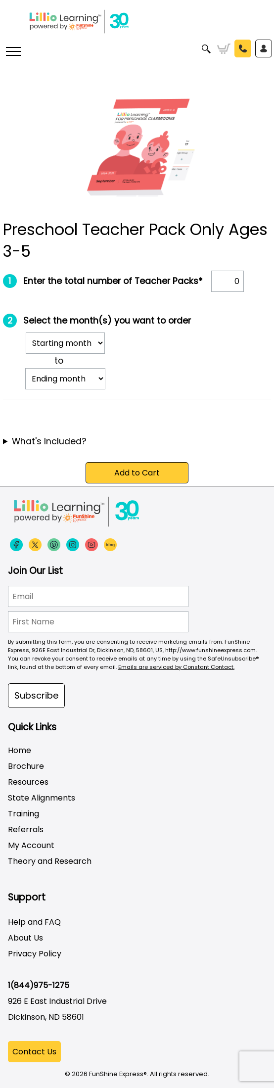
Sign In (263, 48)
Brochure (26, 766)
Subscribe (36, 695)
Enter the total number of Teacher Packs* (113, 281)
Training (23, 813)
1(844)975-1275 (38, 985)
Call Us (242, 48)
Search (206, 49)
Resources (28, 782)
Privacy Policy (34, 953)
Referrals (26, 829)
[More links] (13, 52)
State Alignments (41, 798)
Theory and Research (49, 861)
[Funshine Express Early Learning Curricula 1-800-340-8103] (137, 24)
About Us (25, 938)
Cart (223, 49)
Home (19, 750)
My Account (31, 845)
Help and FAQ (34, 922)
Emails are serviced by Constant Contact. (176, 667)
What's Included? (49, 441)
